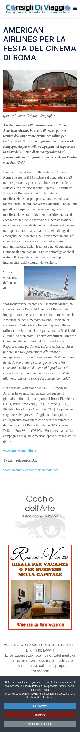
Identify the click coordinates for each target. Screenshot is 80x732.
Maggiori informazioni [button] (40, 724)
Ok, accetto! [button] (40, 706)
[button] (75, 8)
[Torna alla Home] (38, 8)
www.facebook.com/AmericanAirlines (30, 470)
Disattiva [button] (40, 715)
